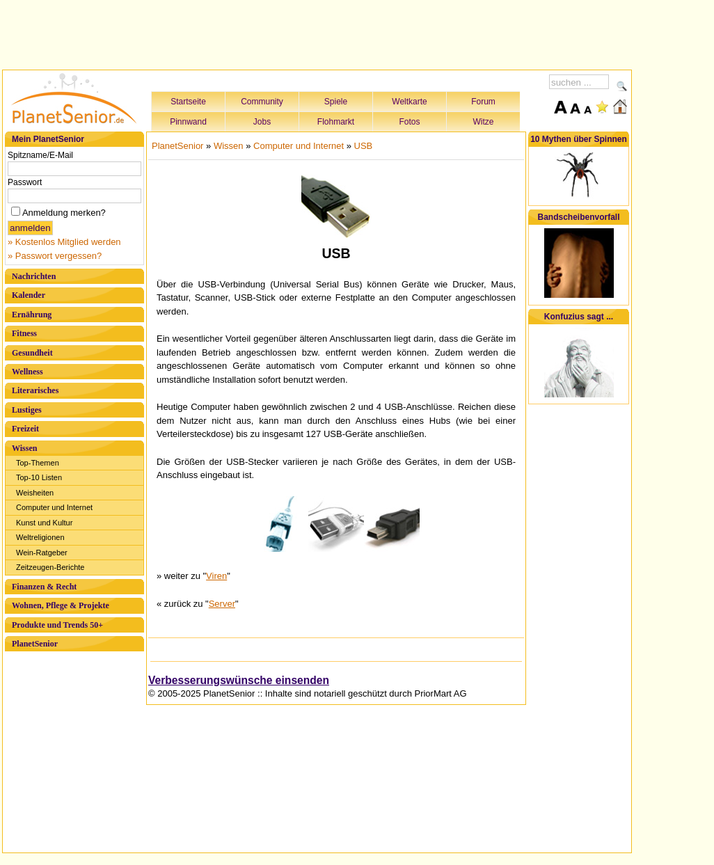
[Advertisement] (317, 32)
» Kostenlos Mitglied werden (64, 242)
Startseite (188, 101)
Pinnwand (188, 122)
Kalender (28, 295)
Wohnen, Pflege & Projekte (60, 605)
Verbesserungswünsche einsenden (238, 680)
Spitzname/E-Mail (40, 155)
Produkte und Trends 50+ (57, 625)
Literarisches (35, 390)
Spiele (335, 101)
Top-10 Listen (39, 477)
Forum (483, 101)
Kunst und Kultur (44, 522)
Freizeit (25, 429)
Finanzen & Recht (44, 587)
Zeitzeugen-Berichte (50, 567)
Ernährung (31, 314)
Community (262, 101)
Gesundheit (32, 353)
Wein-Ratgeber (42, 552)
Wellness (27, 371)
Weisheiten (35, 493)
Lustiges (27, 410)
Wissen (24, 448)
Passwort (25, 182)
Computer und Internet (54, 507)
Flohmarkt (335, 122)
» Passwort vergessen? (55, 256)
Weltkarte (409, 101)
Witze (483, 122)
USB (363, 146)
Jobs (262, 122)
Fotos (409, 122)
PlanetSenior (35, 644)
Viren (216, 576)
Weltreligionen (40, 537)
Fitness (24, 333)
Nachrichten (34, 276)
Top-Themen (37, 463)
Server (222, 603)
